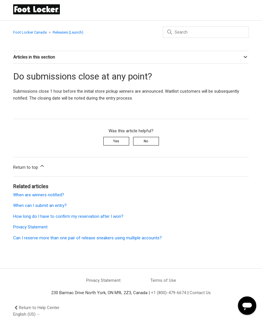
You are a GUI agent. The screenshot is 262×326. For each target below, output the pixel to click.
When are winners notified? (38, 194)
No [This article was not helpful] (146, 141)
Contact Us (200, 292)
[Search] (206, 32)
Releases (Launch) (68, 32)
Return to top (29, 166)
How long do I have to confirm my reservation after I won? (68, 216)
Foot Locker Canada (30, 32)
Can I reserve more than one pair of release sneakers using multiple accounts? (87, 237)
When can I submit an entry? (40, 205)
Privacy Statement (30, 227)
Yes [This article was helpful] (116, 141)
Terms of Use (163, 280)
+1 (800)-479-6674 (168, 292)
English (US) (26, 314)
